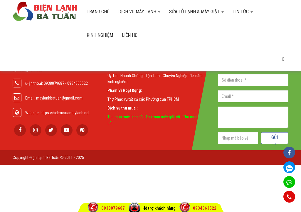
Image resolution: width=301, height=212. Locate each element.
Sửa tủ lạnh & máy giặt (196, 11)
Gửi (274, 139)
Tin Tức (243, 11)
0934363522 (204, 208)
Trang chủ (98, 11)
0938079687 (113, 208)
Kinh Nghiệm (100, 35)
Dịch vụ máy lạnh (139, 11)
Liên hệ (129, 35)
